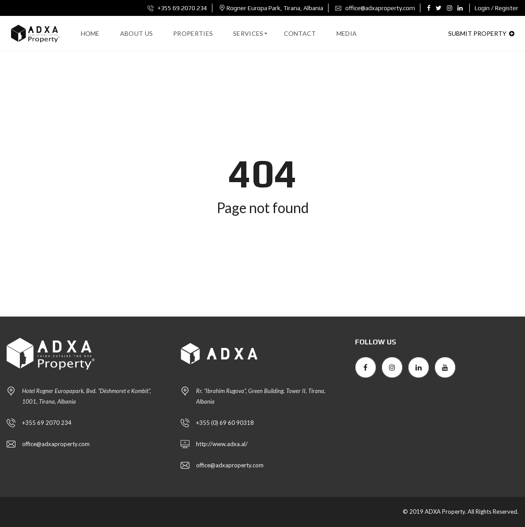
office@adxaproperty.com (375, 7)
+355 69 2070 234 (177, 7)
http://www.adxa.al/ (222, 443)
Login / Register (496, 7)
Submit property (481, 33)
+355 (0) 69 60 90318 (225, 422)
